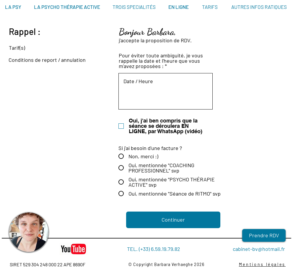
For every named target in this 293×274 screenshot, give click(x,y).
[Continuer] (173, 220)
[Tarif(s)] (44, 48)
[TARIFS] (210, 7)
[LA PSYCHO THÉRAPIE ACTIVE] (67, 7)
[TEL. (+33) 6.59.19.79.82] (153, 249)
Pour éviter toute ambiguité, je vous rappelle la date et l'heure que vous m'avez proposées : (161, 61)
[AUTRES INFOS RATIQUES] (259, 7)
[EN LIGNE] (179, 7)
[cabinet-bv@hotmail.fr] (255, 249)
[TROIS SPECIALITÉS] (134, 7)
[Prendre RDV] (264, 235)
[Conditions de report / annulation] (44, 60)
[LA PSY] (13, 7)
